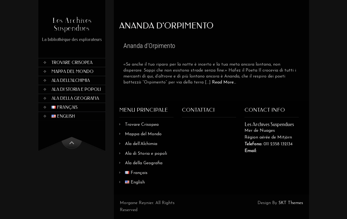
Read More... (224, 82)
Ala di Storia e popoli (76, 89)
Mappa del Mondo (73, 71)
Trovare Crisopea (72, 62)
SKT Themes (290, 203)
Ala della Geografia (75, 98)
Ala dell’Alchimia (71, 80)
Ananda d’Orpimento (149, 46)
